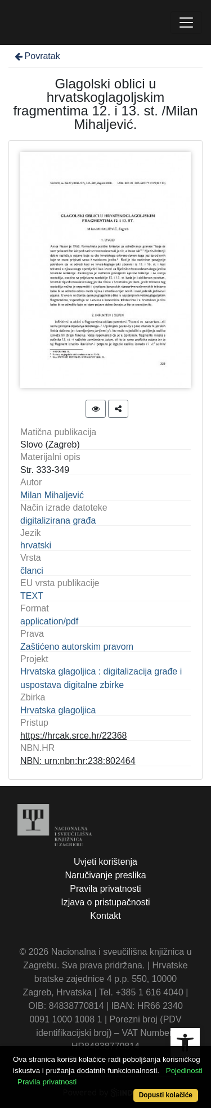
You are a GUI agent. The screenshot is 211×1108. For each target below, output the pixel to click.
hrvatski (35, 545)
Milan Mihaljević (52, 495)
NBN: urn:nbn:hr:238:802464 (78, 761)
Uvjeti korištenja (105, 861)
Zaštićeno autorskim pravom (76, 646)
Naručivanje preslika (105, 875)
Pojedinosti (184, 1070)
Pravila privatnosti (105, 888)
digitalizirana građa (58, 520)
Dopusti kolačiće (165, 1095)
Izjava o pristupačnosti (105, 902)
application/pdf (49, 621)
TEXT (31, 596)
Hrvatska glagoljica (58, 710)
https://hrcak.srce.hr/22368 (73, 735)
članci (31, 570)
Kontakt (105, 916)
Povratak (36, 56)
